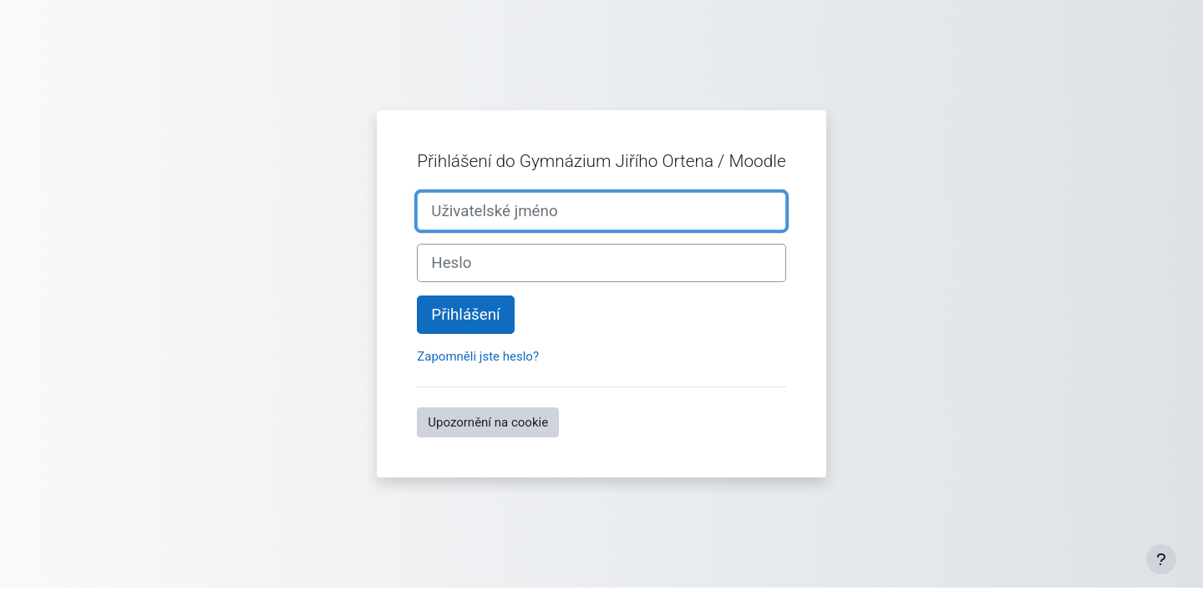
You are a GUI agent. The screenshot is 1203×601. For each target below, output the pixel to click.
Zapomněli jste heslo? (478, 356)
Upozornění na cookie (488, 422)
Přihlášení (465, 315)
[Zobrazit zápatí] (1161, 559)
